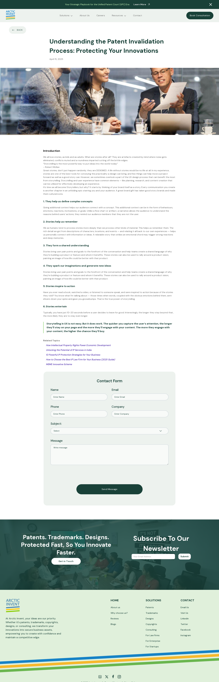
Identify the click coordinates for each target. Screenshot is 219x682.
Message (57, 441)
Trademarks (152, 613)
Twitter (184, 624)
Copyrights (151, 624)
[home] (10, 15)
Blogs (113, 624)
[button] (66, 15)
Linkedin (185, 618)
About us (115, 607)
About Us (85, 15)
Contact (137, 15)
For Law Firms (153, 635)
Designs (150, 618)
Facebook (186, 629)
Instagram (186, 635)
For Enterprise (153, 640)
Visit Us (184, 613)
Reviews (115, 618)
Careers (101, 15)
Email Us (185, 607)
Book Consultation (200, 15)
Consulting (151, 629)
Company (118, 407)
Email (115, 390)
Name (55, 390)
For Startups (152, 646)
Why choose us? (119, 613)
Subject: (56, 423)
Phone (55, 407)
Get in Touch (66, 561)
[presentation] (72, 474)
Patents (150, 607)
